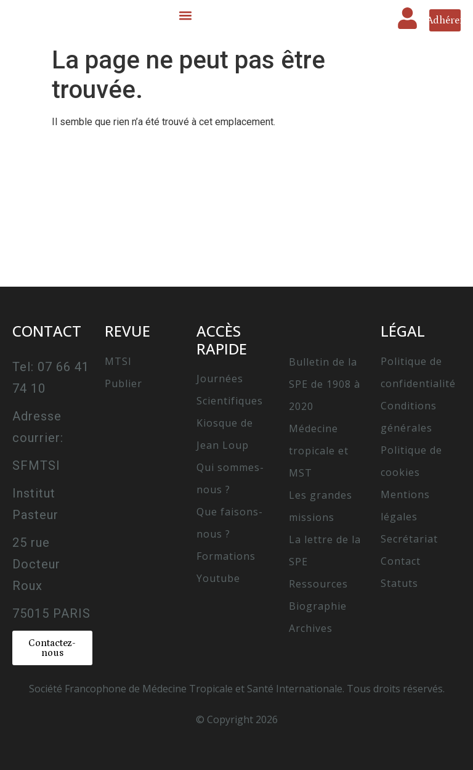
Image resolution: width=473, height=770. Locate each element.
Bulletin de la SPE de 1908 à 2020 (324, 384)
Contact (401, 561)
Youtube (218, 578)
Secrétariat (409, 539)
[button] (185, 16)
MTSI (118, 361)
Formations (226, 556)
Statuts (399, 583)
